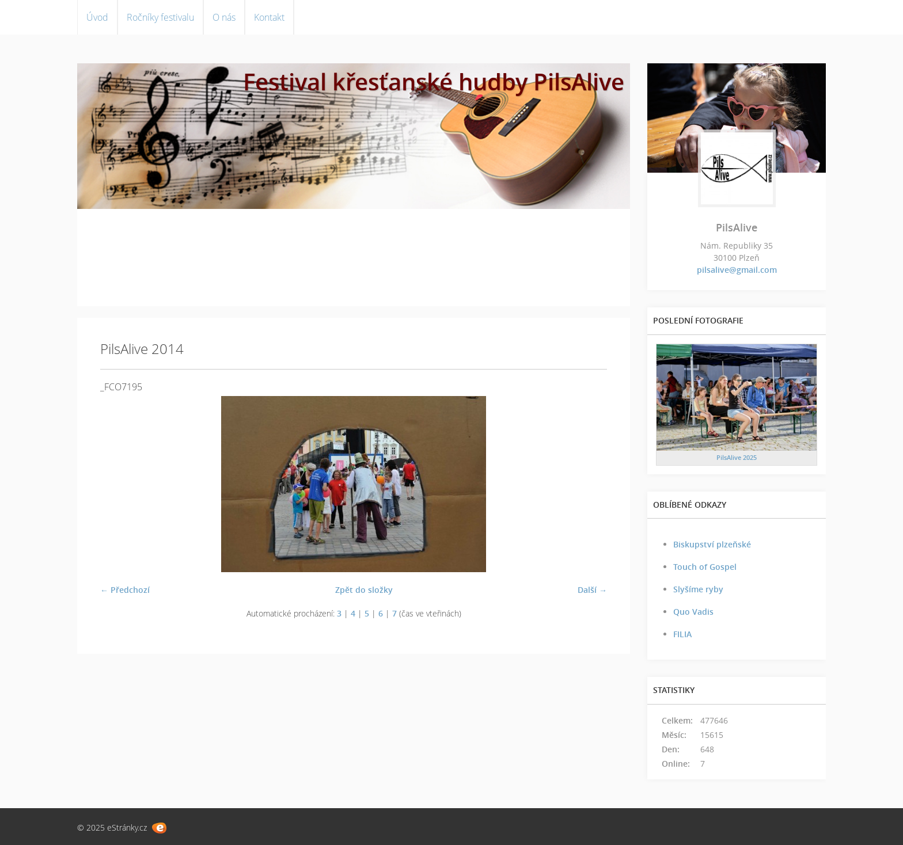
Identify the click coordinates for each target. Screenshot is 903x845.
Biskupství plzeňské (712, 544)
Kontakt (269, 17)
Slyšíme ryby (698, 589)
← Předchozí (125, 589)
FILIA (682, 634)
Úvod (97, 17)
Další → (592, 589)
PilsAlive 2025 (736, 457)
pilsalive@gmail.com (737, 269)
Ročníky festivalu (160, 17)
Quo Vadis (693, 611)
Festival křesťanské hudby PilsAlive (433, 81)
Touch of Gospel (705, 566)
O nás (224, 17)
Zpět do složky (364, 589)
